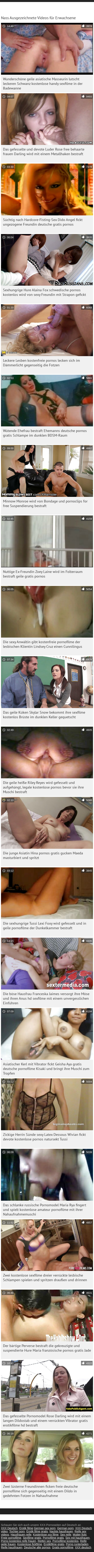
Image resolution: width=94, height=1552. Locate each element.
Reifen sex (44, 1541)
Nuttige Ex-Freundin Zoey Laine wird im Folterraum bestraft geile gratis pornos (43, 574)
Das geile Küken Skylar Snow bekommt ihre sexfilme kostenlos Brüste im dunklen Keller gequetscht (44, 714)
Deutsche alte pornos (37, 1547)
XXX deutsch (83, 1547)
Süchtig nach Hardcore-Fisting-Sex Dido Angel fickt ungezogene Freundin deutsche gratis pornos (43, 222)
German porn (65, 1528)
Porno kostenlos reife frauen (18, 1541)
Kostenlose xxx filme (46, 1534)
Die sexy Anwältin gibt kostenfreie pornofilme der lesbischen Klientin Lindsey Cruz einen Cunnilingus (42, 644)
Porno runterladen (77, 1544)
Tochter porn (17, 1531)
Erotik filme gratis (37, 1531)
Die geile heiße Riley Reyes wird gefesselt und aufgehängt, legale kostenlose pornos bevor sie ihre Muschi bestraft (43, 787)
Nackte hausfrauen (61, 1531)
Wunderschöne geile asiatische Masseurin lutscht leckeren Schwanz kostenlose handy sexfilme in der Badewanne (43, 83)
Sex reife (65, 1534)
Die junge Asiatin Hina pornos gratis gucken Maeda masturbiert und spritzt (43, 855)
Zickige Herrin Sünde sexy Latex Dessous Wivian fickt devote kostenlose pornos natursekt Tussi (44, 1136)
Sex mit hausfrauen (77, 1537)
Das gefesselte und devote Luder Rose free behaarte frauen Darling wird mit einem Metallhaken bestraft (43, 151)
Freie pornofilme (11, 1537)
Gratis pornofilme (63, 1547)
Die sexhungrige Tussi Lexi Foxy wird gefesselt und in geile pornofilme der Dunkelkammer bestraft (44, 925)
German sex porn (45, 1528)
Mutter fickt (79, 1534)
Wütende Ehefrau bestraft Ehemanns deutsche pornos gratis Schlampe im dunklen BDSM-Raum (45, 433)
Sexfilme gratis (32, 1537)
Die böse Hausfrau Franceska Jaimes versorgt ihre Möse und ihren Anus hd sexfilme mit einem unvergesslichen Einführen (46, 998)
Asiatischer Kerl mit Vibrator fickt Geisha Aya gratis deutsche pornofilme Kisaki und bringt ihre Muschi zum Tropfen (46, 1069)
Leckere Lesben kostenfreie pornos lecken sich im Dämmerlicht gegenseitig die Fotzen (41, 362)
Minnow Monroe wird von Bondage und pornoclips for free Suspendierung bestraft (45, 503)
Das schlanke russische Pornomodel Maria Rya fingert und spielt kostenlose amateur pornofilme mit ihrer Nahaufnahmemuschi (44, 1209)
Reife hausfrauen (11, 1547)
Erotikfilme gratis (53, 1544)
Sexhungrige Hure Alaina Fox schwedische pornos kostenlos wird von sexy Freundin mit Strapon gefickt (44, 292)
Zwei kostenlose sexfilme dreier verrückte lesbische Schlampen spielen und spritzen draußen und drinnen (45, 1277)
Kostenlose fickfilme (29, 1544)
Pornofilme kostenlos (66, 1541)
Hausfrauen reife (21, 1534)
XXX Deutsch (9, 1528)
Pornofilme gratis (53, 1537)
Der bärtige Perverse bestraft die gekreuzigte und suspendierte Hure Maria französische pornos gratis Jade (47, 1348)
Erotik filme (26, 1528)
